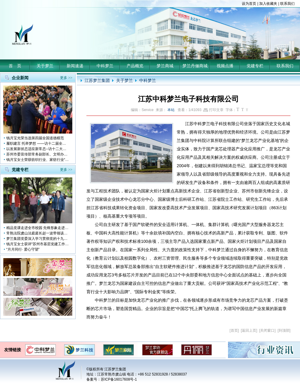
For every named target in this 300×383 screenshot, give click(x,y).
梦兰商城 (165, 65)
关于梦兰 (45, 65)
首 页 (15, 65)
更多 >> (66, 78)
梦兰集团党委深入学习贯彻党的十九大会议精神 (37, 239)
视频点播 (225, 65)
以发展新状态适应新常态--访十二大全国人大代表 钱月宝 (37, 149)
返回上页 (249, 330)
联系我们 (287, 4)
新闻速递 (75, 65)
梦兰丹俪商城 (195, 65)
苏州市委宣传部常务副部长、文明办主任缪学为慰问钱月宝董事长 (37, 154)
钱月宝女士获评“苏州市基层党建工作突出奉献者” (37, 244)
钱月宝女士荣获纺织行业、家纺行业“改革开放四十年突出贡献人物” (37, 160)
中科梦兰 (105, 65)
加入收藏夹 (268, 4)
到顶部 (284, 330)
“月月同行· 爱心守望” (23, 249)
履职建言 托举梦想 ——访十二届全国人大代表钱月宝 (37, 143)
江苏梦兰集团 (97, 80)
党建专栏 (255, 65)
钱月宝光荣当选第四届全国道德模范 (35, 138)
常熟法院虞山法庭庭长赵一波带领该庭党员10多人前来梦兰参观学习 (37, 233)
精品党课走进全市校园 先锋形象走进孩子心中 (37, 228)
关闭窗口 (267, 330)
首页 (234, 330)
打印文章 (213, 110)
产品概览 (135, 65)
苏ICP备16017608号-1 (119, 379)
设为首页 (249, 4)
